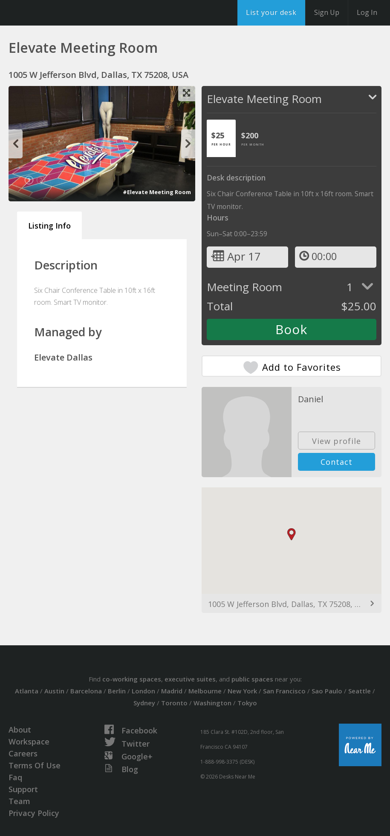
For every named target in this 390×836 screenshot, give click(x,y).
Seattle (359, 691)
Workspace (29, 741)
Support (23, 789)
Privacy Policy (34, 813)
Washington (212, 703)
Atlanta (26, 691)
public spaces (252, 679)
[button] (291, 534)
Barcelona (86, 691)
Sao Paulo (327, 691)
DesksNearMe (59, 12)
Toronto (174, 703)
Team (19, 801)
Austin (54, 691)
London (143, 691)
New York (242, 691)
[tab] (221, 138)
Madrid (171, 691)
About (20, 729)
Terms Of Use (35, 765)
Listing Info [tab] (49, 225)
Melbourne (205, 691)
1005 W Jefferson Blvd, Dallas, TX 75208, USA (289, 604)
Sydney (144, 703)
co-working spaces (131, 679)
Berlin (117, 691)
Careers (23, 753)
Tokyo (247, 703)
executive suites (190, 679)
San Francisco (284, 691)
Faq (15, 777)
